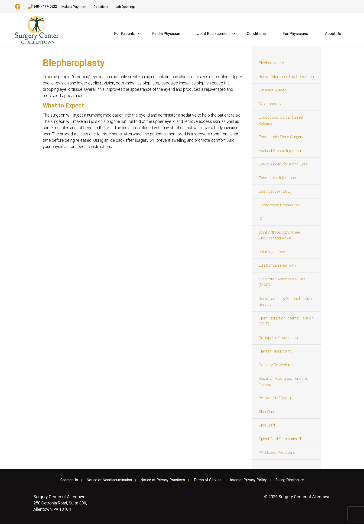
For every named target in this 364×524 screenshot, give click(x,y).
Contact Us (69, 480)
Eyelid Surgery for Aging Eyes (283, 164)
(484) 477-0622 (42, 6)
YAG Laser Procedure (277, 452)
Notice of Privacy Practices (162, 480)
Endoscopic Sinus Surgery (281, 136)
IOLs (262, 218)
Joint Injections (272, 251)
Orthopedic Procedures (278, 337)
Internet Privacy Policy (248, 480)
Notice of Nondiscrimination (109, 480)
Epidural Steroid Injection (280, 150)
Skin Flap (266, 411)
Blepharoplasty (271, 62)
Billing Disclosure (289, 480)
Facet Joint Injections (277, 177)
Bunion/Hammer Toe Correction (286, 76)
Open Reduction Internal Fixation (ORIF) (286, 321)
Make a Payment (74, 7)
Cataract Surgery (273, 90)
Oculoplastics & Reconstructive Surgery (285, 301)
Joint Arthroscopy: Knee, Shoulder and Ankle (280, 235)
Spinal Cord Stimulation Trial (282, 439)
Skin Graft (267, 425)
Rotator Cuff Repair (275, 398)
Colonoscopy (270, 103)
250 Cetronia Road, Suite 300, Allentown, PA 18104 (60, 503)
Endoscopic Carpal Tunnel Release (281, 120)
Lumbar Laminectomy (277, 265)
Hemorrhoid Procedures (279, 205)
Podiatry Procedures (276, 365)
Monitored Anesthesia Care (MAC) (282, 282)
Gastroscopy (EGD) (275, 191)
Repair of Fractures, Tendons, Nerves (284, 381)
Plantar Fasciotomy (275, 351)
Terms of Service (207, 480)
